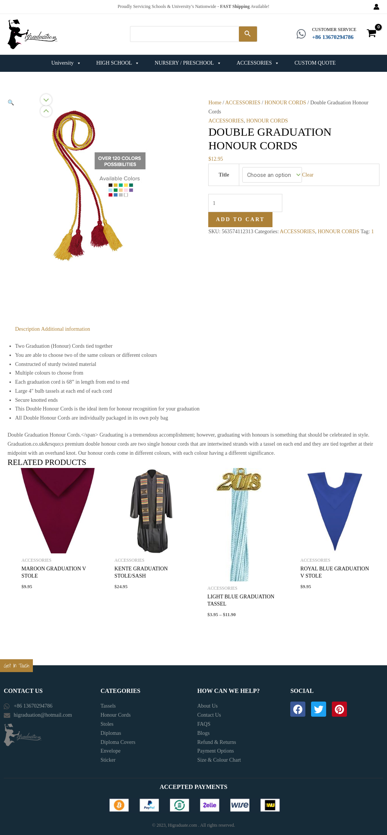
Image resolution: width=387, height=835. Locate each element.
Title (224, 172)
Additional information (65, 326)
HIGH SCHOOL (118, 61)
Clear (306, 172)
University (66, 61)
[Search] (248, 32)
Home (214, 100)
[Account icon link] (376, 7)
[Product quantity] (244, 200)
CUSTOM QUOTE (315, 61)
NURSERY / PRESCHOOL (188, 61)
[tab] (27, 326)
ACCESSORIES (258, 61)
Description (27, 326)
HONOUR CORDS (285, 100)
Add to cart (240, 216)
